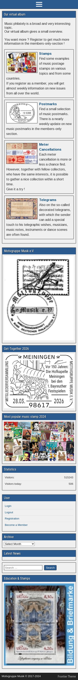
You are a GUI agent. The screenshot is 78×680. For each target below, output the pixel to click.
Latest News (12, 553)
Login (8, 505)
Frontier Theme (67, 676)
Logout (9, 512)
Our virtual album (14, 14)
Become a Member (16, 524)
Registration (12, 518)
